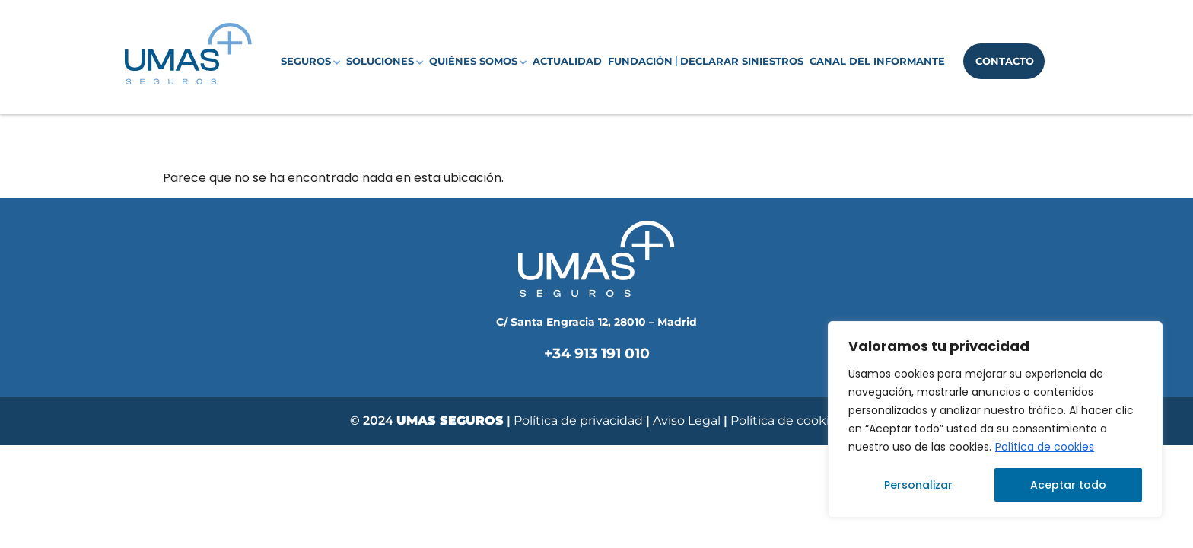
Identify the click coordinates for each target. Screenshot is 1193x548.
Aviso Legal (688, 420)
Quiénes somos (478, 62)
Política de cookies (1044, 446)
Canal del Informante (877, 61)
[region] (995, 419)
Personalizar (918, 484)
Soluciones (384, 62)
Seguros (310, 62)
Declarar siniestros (741, 61)
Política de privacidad (578, 420)
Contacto (1004, 61)
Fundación (640, 61)
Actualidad (567, 61)
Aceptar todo (1068, 484)
